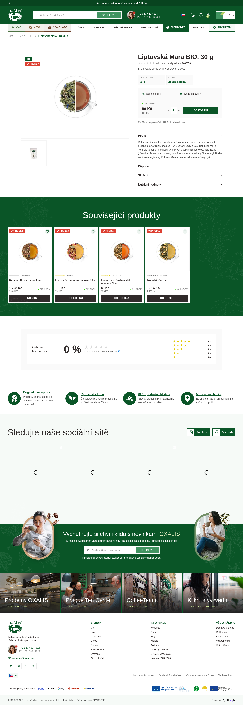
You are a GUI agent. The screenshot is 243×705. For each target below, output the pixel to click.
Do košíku (201, 110)
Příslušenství (98, 649)
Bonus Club (222, 636)
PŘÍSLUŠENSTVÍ (123, 27)
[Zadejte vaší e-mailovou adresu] (122, 550)
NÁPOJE (98, 27)
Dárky (94, 640)
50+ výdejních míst (209, 394)
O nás (154, 632)
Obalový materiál (160, 649)
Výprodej (95, 653)
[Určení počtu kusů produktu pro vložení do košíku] (173, 110)
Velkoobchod (223, 640)
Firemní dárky (98, 658)
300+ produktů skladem (154, 394)
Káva (93, 632)
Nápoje (94, 645)
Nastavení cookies (143, 675)
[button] (9, 3)
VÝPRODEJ (26, 36)
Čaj (93, 627)
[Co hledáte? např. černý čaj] (77, 15)
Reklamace (222, 632)
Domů (11, 36)
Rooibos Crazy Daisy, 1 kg (25, 280)
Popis (142, 135)
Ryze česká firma (92, 394)
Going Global (223, 645)
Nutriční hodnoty (149, 184)
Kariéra (154, 640)
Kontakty (155, 627)
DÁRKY (80, 27)
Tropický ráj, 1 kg (157, 280)
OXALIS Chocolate (161, 653)
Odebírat (147, 550)
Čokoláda (96, 636)
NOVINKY (199, 27)
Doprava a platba (225, 627)
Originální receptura (36, 392)
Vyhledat (109, 15)
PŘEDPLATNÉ (149, 27)
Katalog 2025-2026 (161, 658)
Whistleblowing (226, 675)
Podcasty (155, 645)
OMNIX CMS (98, 700)
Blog (153, 636)
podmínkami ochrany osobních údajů (142, 557)
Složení (143, 175)
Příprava (144, 166)
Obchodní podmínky (170, 675)
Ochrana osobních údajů (200, 675)
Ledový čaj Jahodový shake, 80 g (75, 280)
